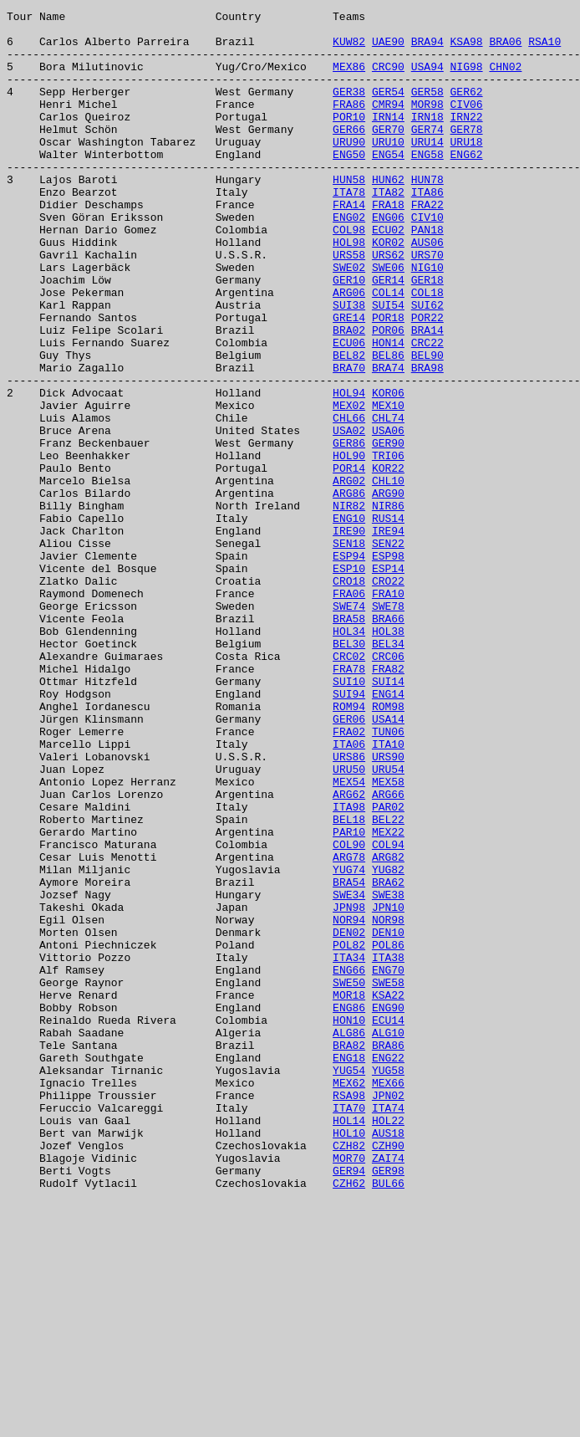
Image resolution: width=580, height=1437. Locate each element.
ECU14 (388, 1222)
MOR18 (349, 1192)
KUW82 (349, 48)
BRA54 (349, 1057)
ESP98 (388, 665)
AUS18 (388, 1358)
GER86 (349, 530)
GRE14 (349, 379)
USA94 (427, 78)
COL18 (427, 349)
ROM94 (349, 846)
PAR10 (349, 997)
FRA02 (349, 876)
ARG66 (388, 951)
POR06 (388, 394)
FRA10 (388, 710)
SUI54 (388, 364)
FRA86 (349, 123)
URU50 (349, 921)
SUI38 (349, 364)
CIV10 (427, 259)
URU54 (388, 921)
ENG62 (466, 184)
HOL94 (349, 470)
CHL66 (349, 500)
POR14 (349, 560)
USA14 (388, 861)
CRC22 (427, 409)
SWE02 (349, 319)
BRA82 (349, 1253)
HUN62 (388, 214)
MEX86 (349, 78)
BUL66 (388, 1418)
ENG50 (349, 184)
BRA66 (388, 741)
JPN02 (388, 1313)
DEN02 (349, 1117)
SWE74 (349, 726)
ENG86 (349, 1207)
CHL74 (388, 500)
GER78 (466, 153)
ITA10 (388, 891)
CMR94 (388, 123)
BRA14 (427, 394)
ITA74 (388, 1328)
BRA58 (349, 741)
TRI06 (388, 545)
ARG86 (349, 590)
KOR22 (388, 560)
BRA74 (388, 439)
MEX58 (388, 936)
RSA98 (349, 1313)
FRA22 (427, 244)
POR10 (349, 138)
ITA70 (349, 1328)
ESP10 (349, 680)
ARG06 (349, 349)
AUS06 (427, 289)
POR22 (427, 379)
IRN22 (466, 138)
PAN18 (427, 274)
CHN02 (505, 78)
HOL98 (349, 289)
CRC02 (349, 786)
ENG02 (349, 259)
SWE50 (349, 1177)
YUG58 (388, 1283)
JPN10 (388, 1087)
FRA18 (388, 244)
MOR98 (427, 123)
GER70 (388, 153)
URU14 (427, 168)
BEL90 (427, 424)
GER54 (388, 108)
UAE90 (388, 48)
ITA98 (349, 966)
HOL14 (349, 1343)
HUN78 (427, 214)
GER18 (427, 334)
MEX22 (388, 997)
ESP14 (388, 680)
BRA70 (349, 439)
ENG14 (388, 831)
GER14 (388, 334)
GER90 (388, 530)
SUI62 (427, 364)
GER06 (349, 861)
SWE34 (349, 1072)
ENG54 (388, 184)
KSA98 (466, 48)
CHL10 (388, 575)
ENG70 (388, 1162)
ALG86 (349, 1237)
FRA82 (388, 801)
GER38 (349, 108)
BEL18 (349, 982)
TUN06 (388, 876)
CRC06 (388, 786)
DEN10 (388, 1117)
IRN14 (388, 138)
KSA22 (388, 1192)
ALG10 (388, 1237)
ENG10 (349, 620)
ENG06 (388, 259)
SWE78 (388, 726)
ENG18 (349, 1268)
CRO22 (388, 695)
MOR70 (349, 1388)
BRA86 (388, 1253)
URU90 (349, 168)
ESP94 (349, 665)
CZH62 (349, 1418)
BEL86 (388, 424)
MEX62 (349, 1298)
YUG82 (388, 1042)
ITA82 (388, 229)
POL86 (388, 1132)
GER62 (466, 108)
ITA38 (388, 1147)
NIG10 (427, 319)
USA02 (349, 515)
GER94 (349, 1403)
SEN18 (349, 650)
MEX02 (349, 485)
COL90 (349, 1012)
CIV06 (466, 123)
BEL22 (388, 982)
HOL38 (388, 756)
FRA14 (349, 244)
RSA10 (544, 48)
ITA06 (349, 891)
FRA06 (349, 710)
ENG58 (427, 184)
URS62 (388, 304)
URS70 (427, 304)
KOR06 (388, 470)
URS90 (388, 906)
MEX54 (349, 936)
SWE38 (388, 1072)
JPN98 (349, 1087)
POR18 (388, 379)
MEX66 (388, 1298)
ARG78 (349, 1027)
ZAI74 (388, 1388)
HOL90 (349, 545)
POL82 (349, 1132)
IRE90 (349, 635)
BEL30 (349, 771)
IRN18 (427, 138)
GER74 (427, 153)
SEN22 (388, 650)
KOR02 (388, 289)
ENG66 (349, 1162)
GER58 (427, 108)
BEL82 (349, 424)
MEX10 (388, 485)
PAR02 (388, 966)
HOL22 (388, 1343)
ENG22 (388, 1268)
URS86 (349, 906)
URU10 (388, 168)
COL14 (388, 349)
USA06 (388, 515)
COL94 (388, 1012)
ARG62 (349, 951)
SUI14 (388, 816)
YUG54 (349, 1283)
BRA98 (427, 439)
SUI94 (349, 831)
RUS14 (388, 620)
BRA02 (349, 394)
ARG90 (388, 590)
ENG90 (388, 1207)
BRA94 (427, 48)
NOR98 (388, 1102)
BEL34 (388, 771)
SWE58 (388, 1177)
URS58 (349, 304)
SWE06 (388, 319)
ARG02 (349, 575)
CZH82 (349, 1373)
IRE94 (388, 635)
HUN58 (349, 214)
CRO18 (349, 695)
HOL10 (349, 1358)
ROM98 (388, 846)
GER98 (388, 1403)
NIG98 (466, 78)
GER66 (349, 153)
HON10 (349, 1222)
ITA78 (349, 229)
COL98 (349, 274)
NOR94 (349, 1102)
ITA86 (427, 229)
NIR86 (388, 605)
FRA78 (349, 801)
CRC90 (388, 78)
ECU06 (349, 409)
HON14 (388, 409)
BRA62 (388, 1057)
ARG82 (388, 1027)
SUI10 (349, 816)
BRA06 (505, 48)
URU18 (466, 168)
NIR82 (349, 605)
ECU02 (388, 274)
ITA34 (349, 1147)
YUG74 (349, 1042)
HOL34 (349, 756)
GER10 (349, 334)
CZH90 (388, 1373)
